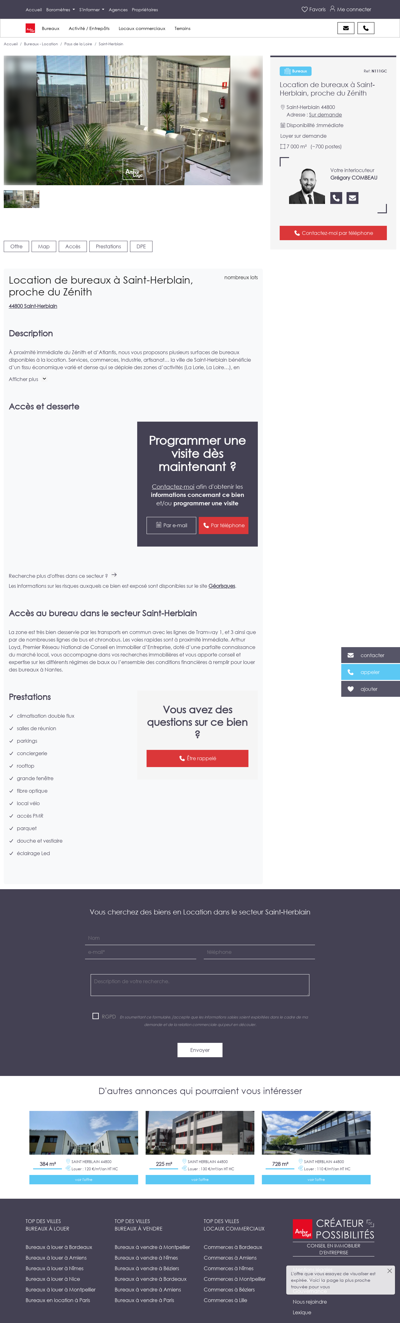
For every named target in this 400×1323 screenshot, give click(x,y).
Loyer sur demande (303, 135)
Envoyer (200, 1035)
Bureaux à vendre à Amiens (148, 1274)
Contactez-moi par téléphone (333, 233)
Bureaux (50, 28)
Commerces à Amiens (230, 1242)
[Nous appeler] (336, 198)
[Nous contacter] (352, 198)
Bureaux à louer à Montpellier (61, 1274)
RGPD (109, 1001)
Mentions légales (312, 1254)
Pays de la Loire (78, 44)
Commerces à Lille (225, 1285)
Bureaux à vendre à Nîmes (146, 1242)
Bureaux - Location (41, 44)
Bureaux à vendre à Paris (144, 1285)
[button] (28, 379)
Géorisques (221, 570)
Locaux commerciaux (142, 28)
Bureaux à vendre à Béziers (147, 1253)
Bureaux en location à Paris (58, 1285)
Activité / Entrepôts (89, 28)
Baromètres (58, 9)
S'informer (90, 9)
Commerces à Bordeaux (233, 1232)
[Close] (389, 1271)
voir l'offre (83, 1164)
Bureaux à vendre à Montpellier (152, 1232)
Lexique (302, 1297)
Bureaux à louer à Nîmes (54, 1253)
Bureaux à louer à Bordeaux (59, 1232)
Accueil (34, 9)
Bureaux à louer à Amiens (56, 1242)
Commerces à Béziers (229, 1274)
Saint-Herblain (111, 44)
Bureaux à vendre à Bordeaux (151, 1264)
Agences (118, 9)
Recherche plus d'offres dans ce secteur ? (63, 560)
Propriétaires (145, 9)
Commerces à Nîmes (228, 1253)
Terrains (182, 28)
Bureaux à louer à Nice (53, 1264)
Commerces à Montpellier (235, 1264)
